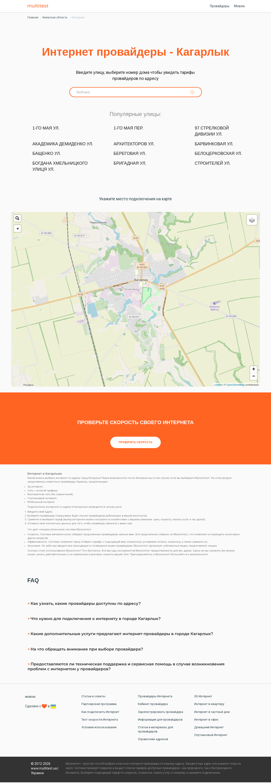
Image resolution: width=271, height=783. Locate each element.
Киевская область (55, 17)
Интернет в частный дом (212, 712)
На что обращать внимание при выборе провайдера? (87, 649)
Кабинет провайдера (153, 705)
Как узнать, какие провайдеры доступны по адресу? (86, 604)
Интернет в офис (206, 720)
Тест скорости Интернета (99, 720)
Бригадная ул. (130, 164)
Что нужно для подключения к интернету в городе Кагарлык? (96, 619)
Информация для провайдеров (160, 720)
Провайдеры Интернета (155, 697)
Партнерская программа (99, 705)
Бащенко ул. (47, 154)
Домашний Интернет (209, 728)
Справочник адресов (153, 740)
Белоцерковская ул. (218, 154)
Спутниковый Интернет (211, 736)
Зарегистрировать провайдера (160, 712)
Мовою (239, 6)
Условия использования (99, 728)
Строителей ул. (213, 164)
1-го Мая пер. (128, 129)
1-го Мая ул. (46, 129)
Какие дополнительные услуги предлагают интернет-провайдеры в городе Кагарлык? (122, 634)
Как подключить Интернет (100, 712)
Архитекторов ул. (134, 144)
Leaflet (218, 385)
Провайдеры (219, 6)
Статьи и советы (93, 697)
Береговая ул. (130, 154)
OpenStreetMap (236, 385)
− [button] (253, 377)
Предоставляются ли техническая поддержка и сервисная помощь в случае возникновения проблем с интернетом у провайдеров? (126, 667)
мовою (30, 697)
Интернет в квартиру (209, 705)
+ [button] (253, 370)
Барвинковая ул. (214, 144)
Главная (32, 17)
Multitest (39, 6)
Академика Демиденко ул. (63, 144)
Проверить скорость (135, 443)
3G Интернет (203, 697)
